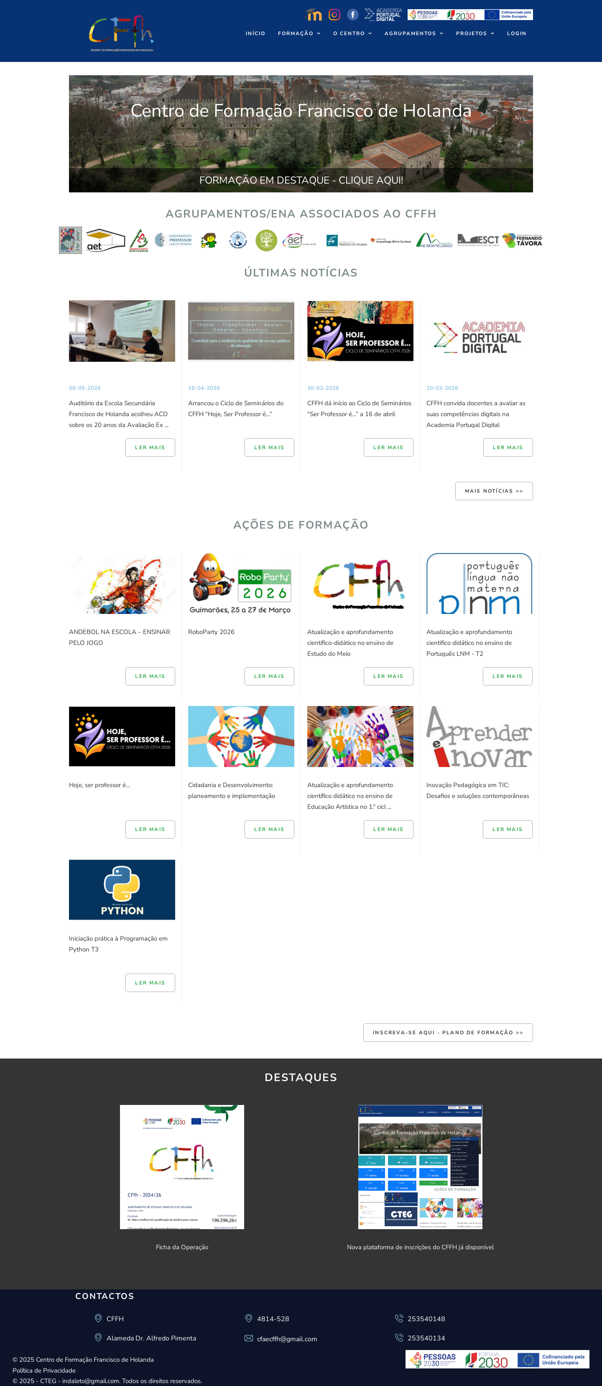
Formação (296, 33)
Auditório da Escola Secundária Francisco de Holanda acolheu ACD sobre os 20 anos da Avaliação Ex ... (118, 414)
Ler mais (150, 447)
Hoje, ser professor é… (99, 785)
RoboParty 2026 (211, 632)
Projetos (471, 33)
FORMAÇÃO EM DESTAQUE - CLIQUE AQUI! (301, 180)
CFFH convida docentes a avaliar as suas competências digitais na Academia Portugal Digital (475, 414)
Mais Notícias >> (494, 491)
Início (255, 33)
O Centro (349, 33)
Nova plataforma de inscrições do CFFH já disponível (420, 1247)
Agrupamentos (410, 33)
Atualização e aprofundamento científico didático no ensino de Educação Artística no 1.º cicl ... (350, 796)
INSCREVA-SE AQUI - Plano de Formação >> (448, 1032)
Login (517, 33)
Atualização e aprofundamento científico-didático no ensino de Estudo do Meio (350, 643)
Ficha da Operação (182, 1247)
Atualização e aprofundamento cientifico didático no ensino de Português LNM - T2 (469, 643)
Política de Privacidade (44, 1370)
